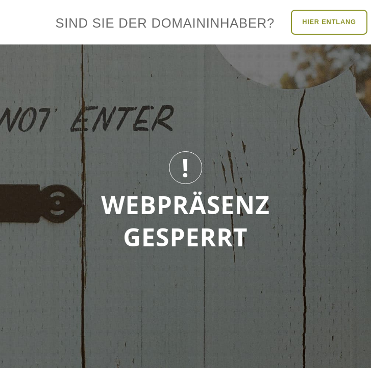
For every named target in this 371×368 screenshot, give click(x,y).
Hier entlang (329, 22)
